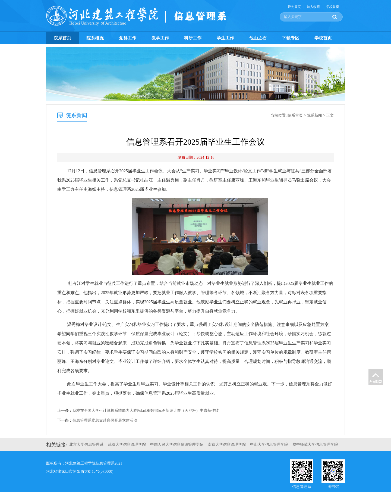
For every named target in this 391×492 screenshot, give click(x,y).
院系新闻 (314, 115)
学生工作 (225, 38)
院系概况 (95, 38)
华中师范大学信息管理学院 (315, 445)
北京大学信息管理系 (86, 445)
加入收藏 (313, 7)
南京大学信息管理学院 (227, 445)
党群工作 (127, 38)
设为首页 (294, 7)
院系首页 (62, 38)
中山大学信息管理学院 (269, 445)
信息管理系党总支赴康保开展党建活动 (104, 420)
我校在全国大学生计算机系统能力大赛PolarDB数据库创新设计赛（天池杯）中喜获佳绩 (145, 411)
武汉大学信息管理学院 (127, 445)
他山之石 (258, 38)
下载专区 (290, 38)
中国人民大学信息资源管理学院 (176, 445)
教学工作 (160, 38)
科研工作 (192, 38)
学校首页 (332, 7)
